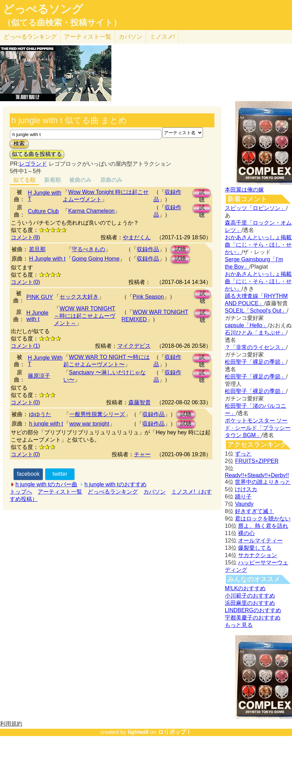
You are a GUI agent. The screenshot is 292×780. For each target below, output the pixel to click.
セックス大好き (79, 297)
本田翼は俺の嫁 (244, 190)
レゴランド (33, 164)
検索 (19, 144)
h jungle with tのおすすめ (116, 484)
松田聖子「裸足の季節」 (255, 362)
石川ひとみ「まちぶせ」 (255, 333)
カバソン (130, 36)
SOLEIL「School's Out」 (256, 311)
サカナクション (257, 555)
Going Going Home (95, 259)
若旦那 (37, 249)
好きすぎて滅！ (254, 511)
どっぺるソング (43, 9)
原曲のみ (111, 180)
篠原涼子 (39, 376)
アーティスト (87, 36)
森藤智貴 (139, 402)
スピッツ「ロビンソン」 (255, 208)
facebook (28, 474)
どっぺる (30, 36)
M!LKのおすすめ (245, 588)
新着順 (52, 180)
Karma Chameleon (91, 211)
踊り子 (243, 497)
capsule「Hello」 (246, 325)
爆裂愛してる (254, 548)
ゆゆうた (40, 414)
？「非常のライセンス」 (255, 347)
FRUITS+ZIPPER (256, 461)
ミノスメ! (162, 36)
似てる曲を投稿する (37, 154)
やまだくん (137, 237)
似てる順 (24, 180)
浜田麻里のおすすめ (250, 603)
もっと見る (239, 625)
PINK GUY (39, 297)
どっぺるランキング (113, 492)
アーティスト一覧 (60, 492)
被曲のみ (80, 180)
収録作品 (148, 249)
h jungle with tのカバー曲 (46, 484)
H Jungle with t (47, 259)
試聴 (202, 193)
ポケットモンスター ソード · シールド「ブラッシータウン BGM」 (258, 428)
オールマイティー (260, 540)
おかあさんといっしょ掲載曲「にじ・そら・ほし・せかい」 (258, 244)
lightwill (138, 732)
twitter (60, 474)
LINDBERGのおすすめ (253, 610)
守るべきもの (88, 249)
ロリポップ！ (174, 732)
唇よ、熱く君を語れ (263, 526)
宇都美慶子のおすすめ (253, 618)
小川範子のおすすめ (250, 596)
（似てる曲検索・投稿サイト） (62, 22)
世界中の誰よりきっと (263, 482)
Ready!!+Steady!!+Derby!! (257, 475)
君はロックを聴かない (263, 519)
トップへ (21, 492)
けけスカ (246, 489)
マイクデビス (134, 346)
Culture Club (43, 211)
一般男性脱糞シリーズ (97, 414)
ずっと (243, 454)
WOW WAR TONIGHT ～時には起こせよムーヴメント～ (84, 316)
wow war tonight (89, 424)
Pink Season (148, 297)
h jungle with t (46, 424)
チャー (142, 454)
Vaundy (244, 504)
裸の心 (246, 533)
